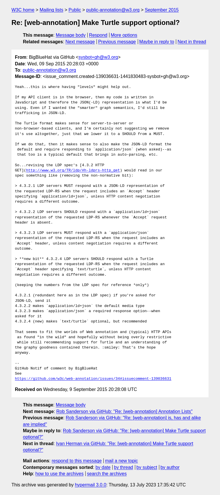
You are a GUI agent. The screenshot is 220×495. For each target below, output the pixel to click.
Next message (80, 41)
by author (170, 467)
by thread (123, 467)
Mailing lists (51, 9)
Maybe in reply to (156, 41)
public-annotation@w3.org (113, 9)
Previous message (117, 41)
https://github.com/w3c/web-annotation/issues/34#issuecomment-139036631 (93, 378)
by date (102, 467)
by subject (146, 467)
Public (74, 9)
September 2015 (161, 9)
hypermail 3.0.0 (90, 484)
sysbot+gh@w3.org (98, 57)
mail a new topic (121, 460)
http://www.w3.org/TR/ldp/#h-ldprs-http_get (73, 170)
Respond (98, 35)
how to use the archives (60, 473)
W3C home (22, 9)
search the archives (107, 473)
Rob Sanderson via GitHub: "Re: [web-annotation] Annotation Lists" (124, 411)
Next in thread (192, 41)
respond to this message (76, 460)
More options (124, 35)
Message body (71, 35)
